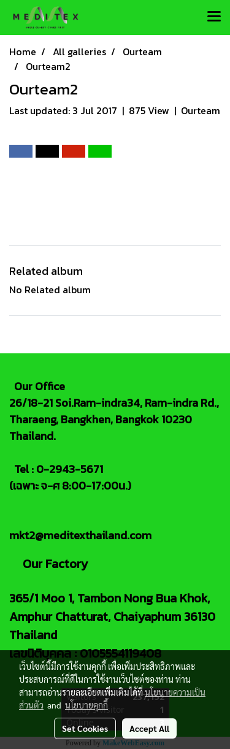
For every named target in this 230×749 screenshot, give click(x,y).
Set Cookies (85, 728)
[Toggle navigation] (214, 17)
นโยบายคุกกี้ (86, 704)
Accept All (149, 728)
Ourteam (200, 110)
